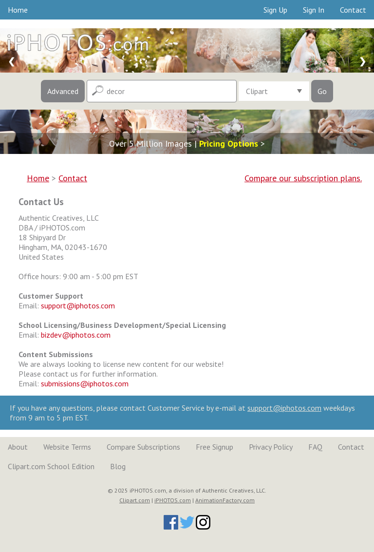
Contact (353, 10)
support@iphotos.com (78, 305)
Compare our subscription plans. (303, 178)
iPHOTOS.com (172, 500)
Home (18, 10)
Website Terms (67, 447)
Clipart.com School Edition (51, 466)
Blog (118, 466)
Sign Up (275, 10)
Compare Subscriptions (143, 447)
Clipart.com (134, 500)
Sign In (313, 10)
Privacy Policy (271, 447)
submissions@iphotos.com (85, 383)
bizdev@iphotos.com (76, 335)
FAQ (315, 447)
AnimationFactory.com (225, 500)
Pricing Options (228, 143)
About (18, 447)
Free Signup (214, 447)
